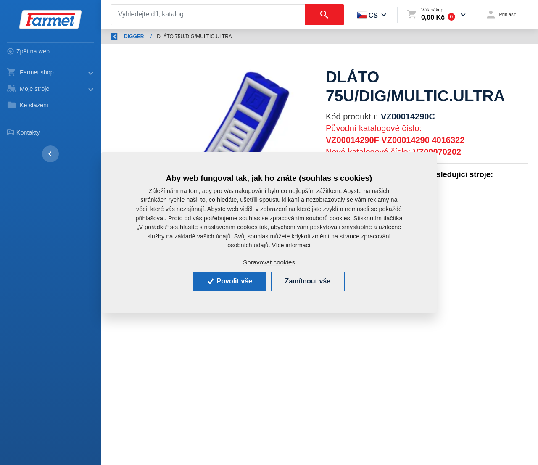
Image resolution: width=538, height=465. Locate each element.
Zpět (121, 36)
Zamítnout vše (307, 281)
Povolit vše (230, 281)
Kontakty (23, 132)
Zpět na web (28, 51)
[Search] (208, 14)
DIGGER (238, 37)
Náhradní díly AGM (193, 37)
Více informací (291, 245)
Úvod (151, 37)
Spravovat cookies (269, 262)
